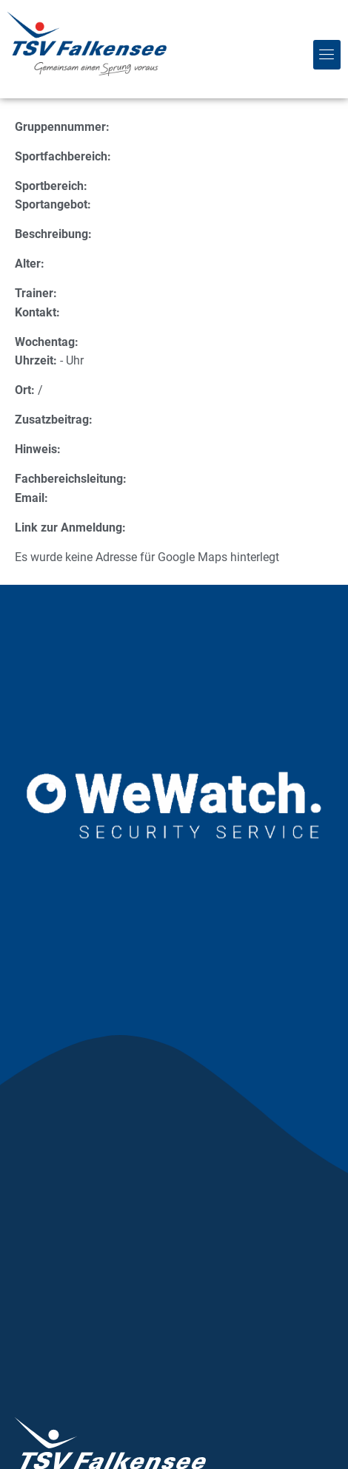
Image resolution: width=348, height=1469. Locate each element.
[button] (327, 54)
